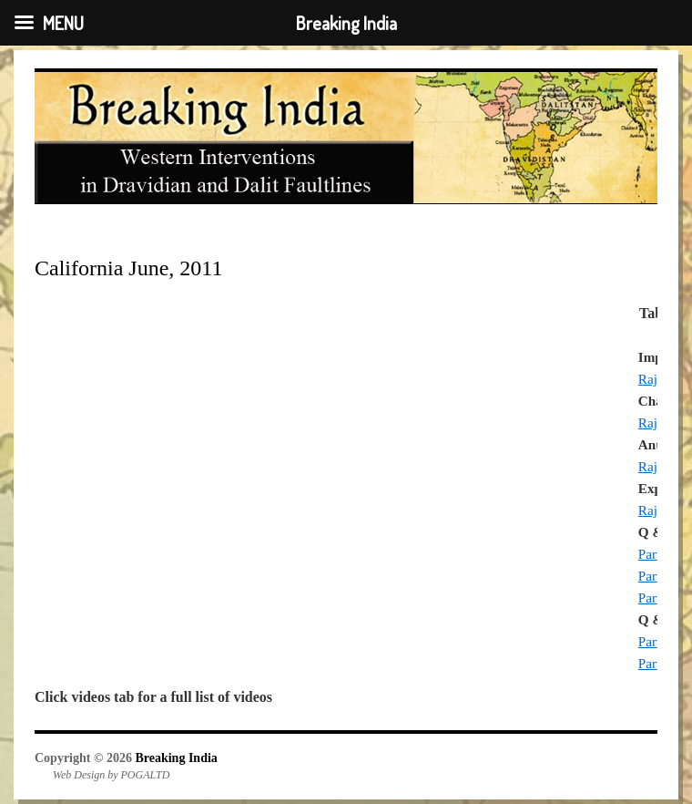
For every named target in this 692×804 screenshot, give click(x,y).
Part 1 (654, 554)
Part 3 (654, 597)
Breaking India (176, 758)
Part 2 (654, 575)
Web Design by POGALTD (111, 774)
